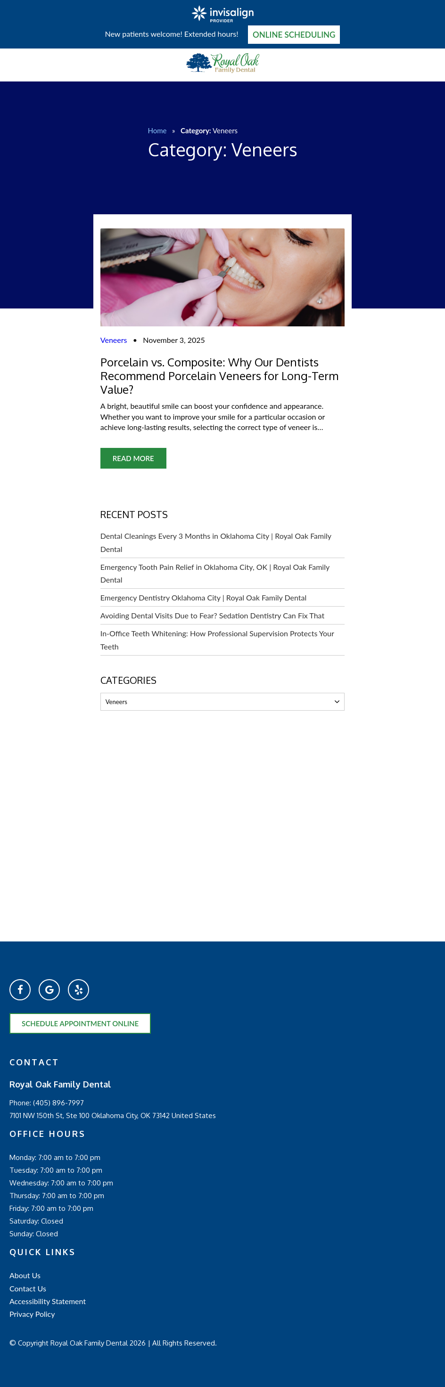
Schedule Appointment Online (80, 1023)
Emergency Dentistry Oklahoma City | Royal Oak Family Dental (203, 597)
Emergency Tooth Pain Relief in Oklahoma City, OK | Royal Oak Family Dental (215, 573)
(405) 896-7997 (58, 1102)
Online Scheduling (294, 35)
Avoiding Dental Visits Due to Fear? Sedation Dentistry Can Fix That (212, 615)
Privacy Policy (32, 1313)
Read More (133, 458)
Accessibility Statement (47, 1301)
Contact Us (27, 1288)
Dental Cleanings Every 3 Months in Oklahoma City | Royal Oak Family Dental (215, 542)
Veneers (113, 339)
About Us (25, 1275)
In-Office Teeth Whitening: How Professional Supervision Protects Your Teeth (217, 639)
